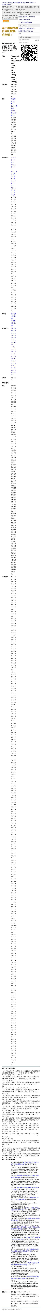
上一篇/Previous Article (25, 22)
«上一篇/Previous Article (9, 2)
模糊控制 (13, 318)
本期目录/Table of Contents (26, 17)
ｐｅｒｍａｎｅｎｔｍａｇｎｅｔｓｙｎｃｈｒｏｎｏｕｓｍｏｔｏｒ (13, 338)
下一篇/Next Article (24, 19)
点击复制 (6, 21)
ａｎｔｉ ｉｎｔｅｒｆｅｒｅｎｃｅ (13, 370)
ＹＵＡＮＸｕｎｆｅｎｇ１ (14, 176)
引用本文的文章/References (26, 28)
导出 (19, 34)
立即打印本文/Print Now (25, 31)
